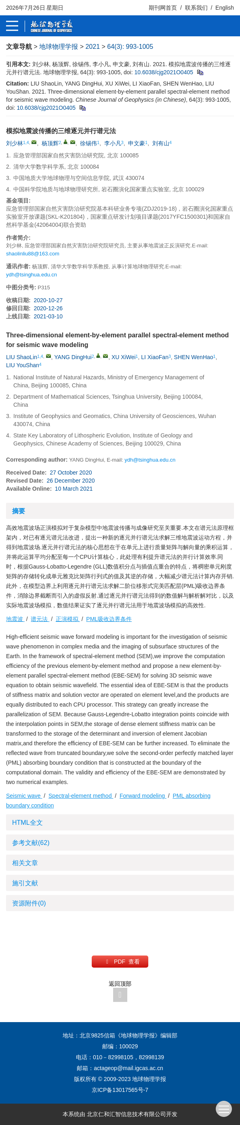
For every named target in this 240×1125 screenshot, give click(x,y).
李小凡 (112, 143)
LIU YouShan (22, 365)
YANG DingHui (72, 357)
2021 (92, 46)
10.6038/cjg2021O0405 (163, 72)
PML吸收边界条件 (109, 619)
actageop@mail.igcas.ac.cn (128, 1068)
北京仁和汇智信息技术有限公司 (126, 1114)
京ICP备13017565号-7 (120, 1090)
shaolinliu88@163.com (32, 254)
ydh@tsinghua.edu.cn (31, 275)
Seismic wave (24, 796)
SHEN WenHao (193, 357)
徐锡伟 (88, 143)
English (224, 7)
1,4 (26, 142)
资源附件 (29, 903)
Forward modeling (143, 796)
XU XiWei (124, 357)
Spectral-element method (80, 796)
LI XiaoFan (154, 357)
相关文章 (25, 862)
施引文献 (25, 883)
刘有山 (160, 143)
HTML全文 (27, 822)
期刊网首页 (164, 7)
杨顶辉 (50, 143)
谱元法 (40, 619)
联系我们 (196, 7)
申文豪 (136, 143)
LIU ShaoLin (21, 357)
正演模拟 (68, 619)
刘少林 (14, 143)
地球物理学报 (58, 46)
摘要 (18, 511)
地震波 (15, 619)
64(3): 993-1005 (130, 46)
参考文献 (30, 842)
